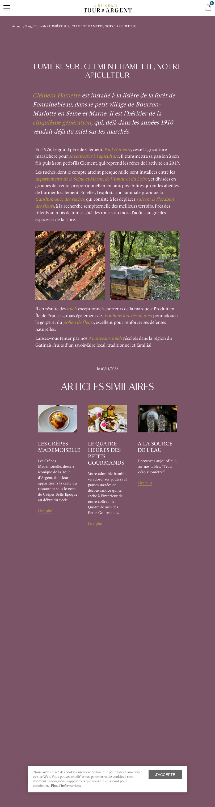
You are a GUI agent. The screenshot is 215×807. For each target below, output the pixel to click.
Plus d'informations (66, 786)
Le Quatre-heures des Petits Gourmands (106, 453)
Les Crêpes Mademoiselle (59, 446)
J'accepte (165, 774)
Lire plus (45, 511)
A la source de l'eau (155, 446)
